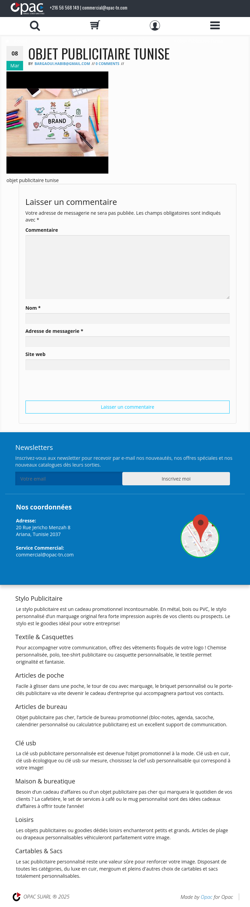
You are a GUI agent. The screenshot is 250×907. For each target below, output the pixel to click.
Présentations (51, 41)
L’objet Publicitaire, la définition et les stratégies (122, 41)
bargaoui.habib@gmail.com (62, 63)
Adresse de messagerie (54, 331)
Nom (33, 308)
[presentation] (77, 387)
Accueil (20, 41)
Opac (206, 896)
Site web (35, 354)
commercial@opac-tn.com (45, 554)
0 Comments (107, 63)
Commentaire (41, 230)
